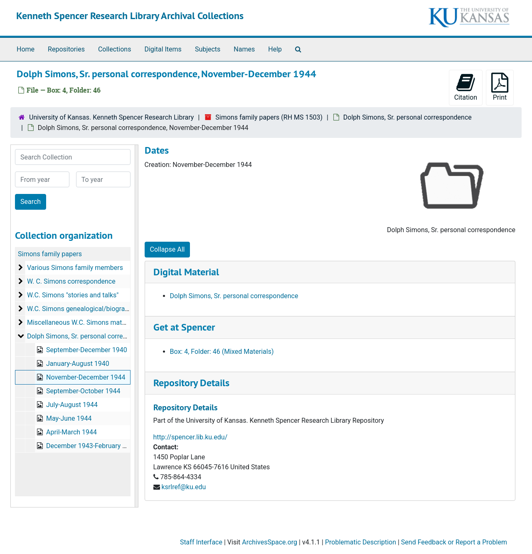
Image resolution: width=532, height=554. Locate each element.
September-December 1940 (86, 350)
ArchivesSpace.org (269, 542)
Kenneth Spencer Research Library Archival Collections (130, 15)
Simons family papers (50, 254)
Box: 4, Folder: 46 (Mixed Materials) (222, 351)
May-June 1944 (68, 418)
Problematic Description (360, 542)
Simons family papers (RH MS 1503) (269, 117)
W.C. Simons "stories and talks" (73, 295)
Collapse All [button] (167, 249)
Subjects (207, 49)
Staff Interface (201, 542)
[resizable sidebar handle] (136, 326)
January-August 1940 (77, 364)
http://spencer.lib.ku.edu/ (190, 437)
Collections (114, 49)
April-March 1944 (71, 432)
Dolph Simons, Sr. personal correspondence (407, 117)
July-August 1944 (72, 405)
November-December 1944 (86, 377)
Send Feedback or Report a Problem (454, 542)
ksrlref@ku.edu (183, 487)
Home (25, 49)
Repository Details (191, 382)
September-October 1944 (83, 391)
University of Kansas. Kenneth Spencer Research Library (111, 117)
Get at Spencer (184, 327)
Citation (465, 87)
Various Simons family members (75, 268)
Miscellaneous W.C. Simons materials (82, 322)
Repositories (66, 49)
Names (244, 49)
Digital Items (162, 49)
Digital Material (186, 271)
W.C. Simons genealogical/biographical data (92, 309)
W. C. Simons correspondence (71, 281)
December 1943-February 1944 (91, 446)
